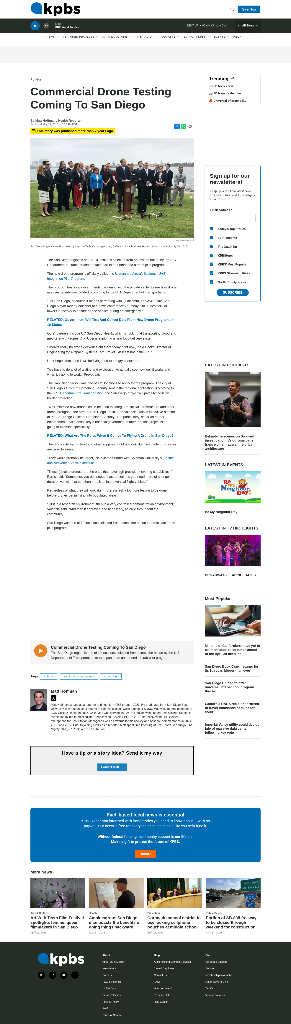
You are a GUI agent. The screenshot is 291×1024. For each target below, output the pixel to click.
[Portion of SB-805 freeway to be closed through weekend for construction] (233, 893)
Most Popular (219, 598)
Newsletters (109, 968)
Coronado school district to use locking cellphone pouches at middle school (174, 922)
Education (153, 913)
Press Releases (111, 995)
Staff (105, 1008)
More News (42, 872)
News (50, 38)
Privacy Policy (110, 1001)
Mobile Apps (109, 988)
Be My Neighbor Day (221, 512)
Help (237, 38)
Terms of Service (112, 1015)
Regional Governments (79, 676)
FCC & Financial (111, 981)
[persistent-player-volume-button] (46, 27)
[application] (112, 585)
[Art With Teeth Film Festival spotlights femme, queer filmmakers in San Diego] (57, 893)
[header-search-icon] (232, 9)
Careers (107, 975)
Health (93, 913)
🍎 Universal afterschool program (226, 102)
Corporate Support (216, 961)
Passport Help (162, 995)
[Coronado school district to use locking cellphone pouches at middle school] (174, 893)
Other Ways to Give (216, 981)
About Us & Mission (113, 961)
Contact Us (160, 975)
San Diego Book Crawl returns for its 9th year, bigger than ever (231, 668)
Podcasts (168, 38)
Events (219, 38)
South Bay (111, 676)
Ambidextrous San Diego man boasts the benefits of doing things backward (115, 922)
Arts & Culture (114, 38)
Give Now (249, 9)
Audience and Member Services (172, 961)
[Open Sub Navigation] (57, 38)
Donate (145, 854)
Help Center (161, 1001)
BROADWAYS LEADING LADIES (230, 575)
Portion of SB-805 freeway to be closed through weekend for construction (231, 922)
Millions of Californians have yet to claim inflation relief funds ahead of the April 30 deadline (232, 650)
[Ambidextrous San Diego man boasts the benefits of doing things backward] (116, 893)
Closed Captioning (164, 968)
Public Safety (214, 913)
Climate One (218, 26)
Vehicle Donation (215, 995)
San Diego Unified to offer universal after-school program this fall (229, 687)
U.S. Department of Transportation (78, 393)
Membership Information (219, 975)
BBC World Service (67, 28)
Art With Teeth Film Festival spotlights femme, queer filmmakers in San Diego (57, 922)
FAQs (157, 981)
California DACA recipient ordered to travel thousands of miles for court (232, 708)
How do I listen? (163, 988)
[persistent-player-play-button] (35, 26)
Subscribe (233, 292)
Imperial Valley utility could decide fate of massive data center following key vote (232, 729)
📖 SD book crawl (221, 86)
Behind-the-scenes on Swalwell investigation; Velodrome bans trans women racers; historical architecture (230, 442)
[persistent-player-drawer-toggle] (248, 26)
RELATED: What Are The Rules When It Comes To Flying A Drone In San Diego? (110, 435)
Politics (36, 79)
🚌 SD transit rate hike (225, 93)
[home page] (55, 10)
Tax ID (209, 988)
